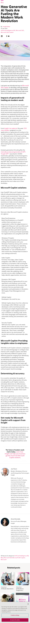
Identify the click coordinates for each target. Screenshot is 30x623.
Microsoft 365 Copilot (7, 32)
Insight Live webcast (10, 128)
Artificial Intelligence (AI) (8, 30)
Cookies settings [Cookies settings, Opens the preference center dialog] (15, 615)
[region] (15, 612)
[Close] (28, 604)
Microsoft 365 (20, 30)
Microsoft (3, 559)
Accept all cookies (15, 620)
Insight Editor (6, 26)
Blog (2, 2)
